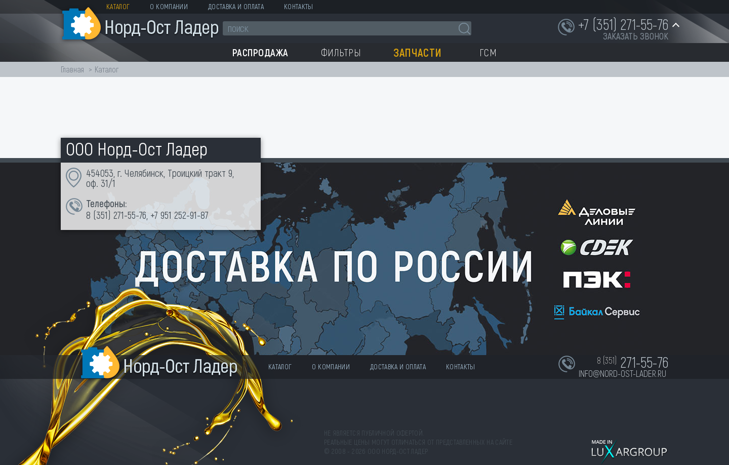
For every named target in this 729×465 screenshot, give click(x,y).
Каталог (118, 6)
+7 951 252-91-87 (179, 215)
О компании (169, 6)
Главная (72, 69)
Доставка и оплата (236, 6)
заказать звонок (635, 36)
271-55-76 (129, 215)
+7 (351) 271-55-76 (623, 24)
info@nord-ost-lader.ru (622, 373)
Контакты (298, 6)
